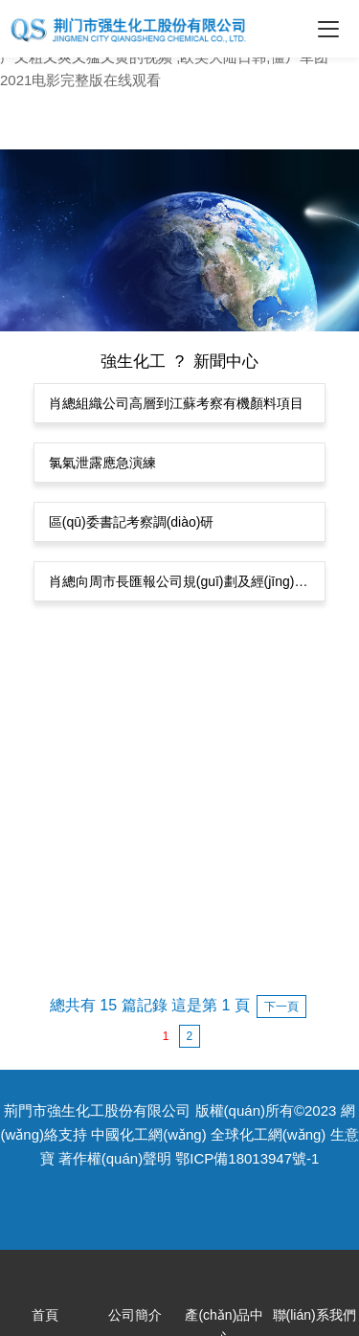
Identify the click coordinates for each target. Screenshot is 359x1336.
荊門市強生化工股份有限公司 (97, 1110)
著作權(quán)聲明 (114, 1158)
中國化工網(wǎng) (149, 1134)
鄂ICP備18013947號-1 (247, 1158)
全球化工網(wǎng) (268, 1134)
